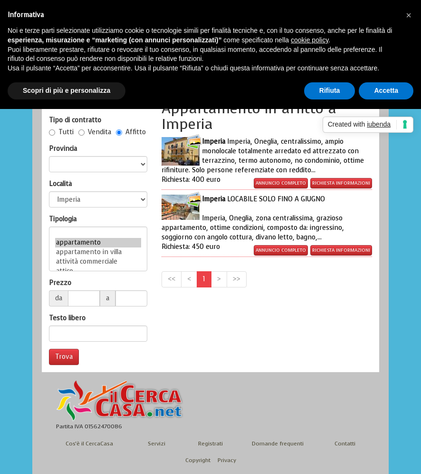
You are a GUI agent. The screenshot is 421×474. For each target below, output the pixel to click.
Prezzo (60, 282)
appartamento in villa (98, 252)
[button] (408, 15)
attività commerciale (98, 262)
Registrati (210, 443)
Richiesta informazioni (341, 183)
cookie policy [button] (309, 40)
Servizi (156, 443)
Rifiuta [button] (329, 90)
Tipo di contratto (75, 120)
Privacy (227, 460)
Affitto (131, 132)
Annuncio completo (281, 183)
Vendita (94, 132)
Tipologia (63, 219)
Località (60, 183)
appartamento (98, 242)
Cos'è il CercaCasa (89, 443)
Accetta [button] (386, 90)
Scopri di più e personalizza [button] (66, 90)
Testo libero (67, 318)
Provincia (63, 148)
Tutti (61, 132)
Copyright (197, 460)
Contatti (345, 443)
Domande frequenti (278, 443)
